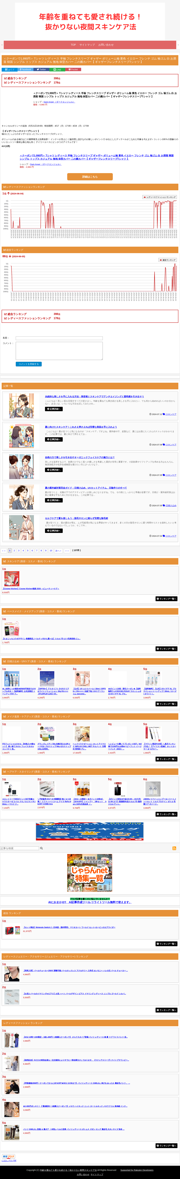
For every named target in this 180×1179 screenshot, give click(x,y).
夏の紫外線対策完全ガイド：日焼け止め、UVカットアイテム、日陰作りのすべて (86, 488)
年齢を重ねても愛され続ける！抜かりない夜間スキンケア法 (68, 1170)
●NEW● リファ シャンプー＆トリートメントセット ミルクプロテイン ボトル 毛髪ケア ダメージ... (159, 801)
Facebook (25, 69)
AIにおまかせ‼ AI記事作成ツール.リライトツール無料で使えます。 (90, 902)
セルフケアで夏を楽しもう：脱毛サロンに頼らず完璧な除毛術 (76, 518)
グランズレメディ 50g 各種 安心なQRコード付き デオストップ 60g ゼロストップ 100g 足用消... (54, 746)
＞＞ (67, 550)
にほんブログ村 (9, 1160)
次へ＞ (58, 550)
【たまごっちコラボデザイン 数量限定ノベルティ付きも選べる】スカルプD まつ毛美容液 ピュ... (41, 639)
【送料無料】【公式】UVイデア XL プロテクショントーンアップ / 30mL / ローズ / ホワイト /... (159, 691)
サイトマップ (87, 44)
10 (51, 550)
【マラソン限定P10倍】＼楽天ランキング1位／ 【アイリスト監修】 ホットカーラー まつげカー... (159, 746)
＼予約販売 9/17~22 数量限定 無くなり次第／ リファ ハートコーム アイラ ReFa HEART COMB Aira (54, 801)
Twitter (41, 69)
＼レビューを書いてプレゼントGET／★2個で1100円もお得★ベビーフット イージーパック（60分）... (125, 746)
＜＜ (4, 550)
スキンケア (169, 414)
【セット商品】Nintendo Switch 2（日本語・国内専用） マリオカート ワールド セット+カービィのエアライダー (69, 927)
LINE (57, 70)
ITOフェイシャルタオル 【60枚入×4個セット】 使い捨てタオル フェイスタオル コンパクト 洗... (18, 746)
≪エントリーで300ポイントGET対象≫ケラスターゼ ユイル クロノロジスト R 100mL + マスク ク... (18, 801)
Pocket (73, 69)
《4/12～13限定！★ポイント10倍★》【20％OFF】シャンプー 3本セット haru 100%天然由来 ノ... (89, 801)
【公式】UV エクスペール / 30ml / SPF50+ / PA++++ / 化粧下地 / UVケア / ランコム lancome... (89, 691)
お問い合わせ (106, 44)
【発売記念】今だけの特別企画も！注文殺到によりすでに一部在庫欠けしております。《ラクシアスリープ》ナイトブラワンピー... (76, 1060)
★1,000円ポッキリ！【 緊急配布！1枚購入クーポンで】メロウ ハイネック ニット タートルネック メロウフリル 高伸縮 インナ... (75, 1106)
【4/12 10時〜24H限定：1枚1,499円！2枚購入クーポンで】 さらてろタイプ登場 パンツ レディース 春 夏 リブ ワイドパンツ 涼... (75, 1037)
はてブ (9, 69)
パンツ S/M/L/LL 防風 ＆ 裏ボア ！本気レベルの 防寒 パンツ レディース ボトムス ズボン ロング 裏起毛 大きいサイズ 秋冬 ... (73, 1129)
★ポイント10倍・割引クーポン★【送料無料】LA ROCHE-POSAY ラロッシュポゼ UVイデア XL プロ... (124, 691)
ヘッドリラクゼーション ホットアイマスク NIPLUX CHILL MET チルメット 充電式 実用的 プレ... (89, 746)
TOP (73, 44)
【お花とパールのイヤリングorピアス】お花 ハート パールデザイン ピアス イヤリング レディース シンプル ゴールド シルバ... (74, 994)
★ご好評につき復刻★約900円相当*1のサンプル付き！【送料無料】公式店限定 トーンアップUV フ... (19, 691)
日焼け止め (169, 505)
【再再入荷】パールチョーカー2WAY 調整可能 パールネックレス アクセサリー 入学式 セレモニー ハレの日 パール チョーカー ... (75, 971)
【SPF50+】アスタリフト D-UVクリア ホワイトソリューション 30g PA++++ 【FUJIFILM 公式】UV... (53, 691)
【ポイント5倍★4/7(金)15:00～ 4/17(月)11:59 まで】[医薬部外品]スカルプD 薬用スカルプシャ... (125, 801)
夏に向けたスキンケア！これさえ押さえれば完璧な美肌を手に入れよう (81, 427)
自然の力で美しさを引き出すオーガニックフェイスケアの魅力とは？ (80, 457)
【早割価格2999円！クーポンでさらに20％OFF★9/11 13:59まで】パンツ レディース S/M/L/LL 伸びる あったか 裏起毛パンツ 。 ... (76, 1083)
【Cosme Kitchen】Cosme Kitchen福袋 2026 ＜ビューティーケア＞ (30, 589)
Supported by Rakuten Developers (136, 1170)
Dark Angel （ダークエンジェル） (59, 102)
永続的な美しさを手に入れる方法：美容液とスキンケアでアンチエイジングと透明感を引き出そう (94, 396)
